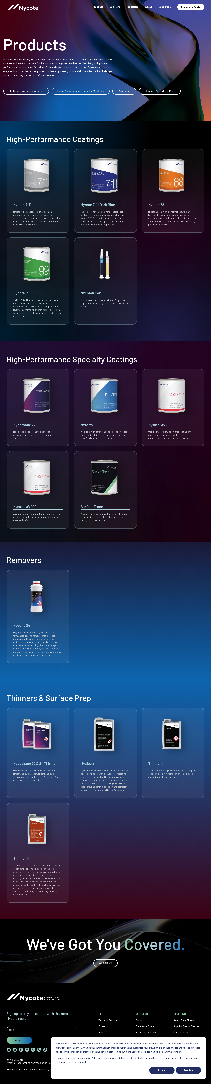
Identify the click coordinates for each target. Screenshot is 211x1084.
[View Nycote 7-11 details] (38, 191)
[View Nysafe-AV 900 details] (38, 490)
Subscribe (19, 1040)
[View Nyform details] (105, 408)
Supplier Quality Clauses (186, 1026)
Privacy (102, 1026)
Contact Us (105, 963)
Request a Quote (145, 1026)
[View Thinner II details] (38, 853)
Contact (140, 1020)
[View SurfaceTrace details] (105, 490)
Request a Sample (146, 1032)
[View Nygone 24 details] (38, 616)
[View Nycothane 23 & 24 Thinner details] (38, 753)
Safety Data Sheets (184, 1020)
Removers (124, 91)
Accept (162, 1070)
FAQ (100, 1032)
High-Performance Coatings (26, 91)
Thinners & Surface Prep (159, 91)
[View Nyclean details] (105, 753)
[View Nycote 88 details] (173, 191)
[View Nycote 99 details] (38, 280)
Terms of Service (107, 1020)
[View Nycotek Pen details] (105, 280)
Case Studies (180, 1032)
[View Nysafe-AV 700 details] (173, 408)
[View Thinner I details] (173, 753)
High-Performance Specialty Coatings (80, 91)
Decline (188, 1070)
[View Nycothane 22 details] (38, 408)
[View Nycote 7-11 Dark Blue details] (105, 191)
